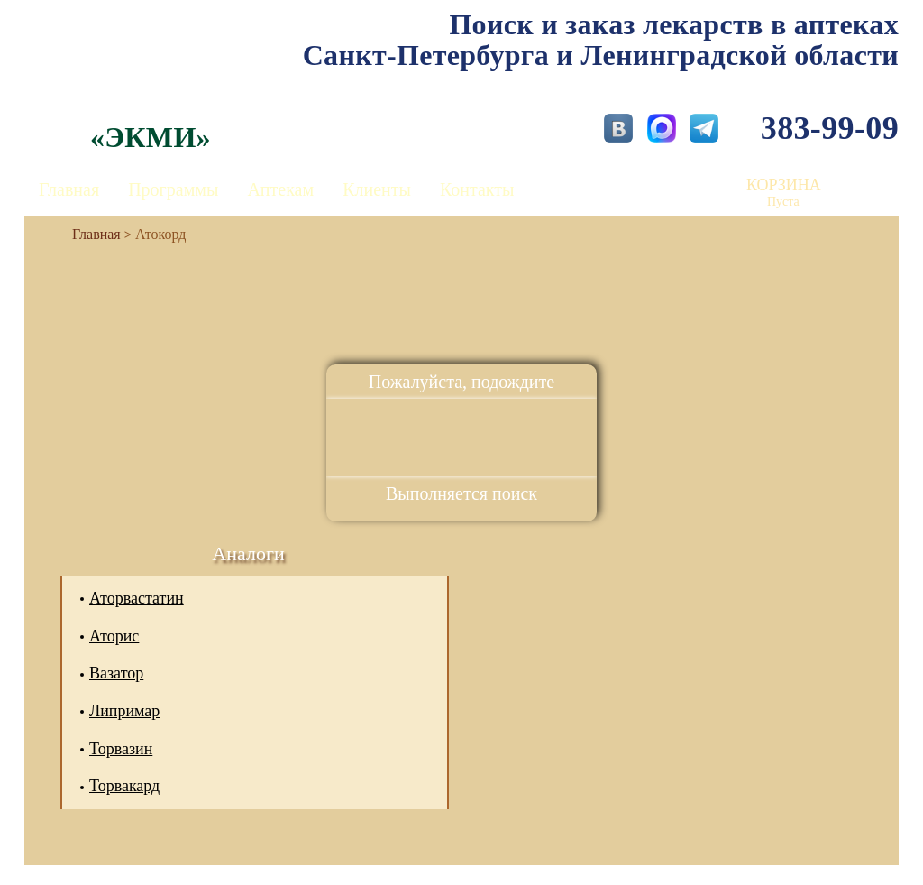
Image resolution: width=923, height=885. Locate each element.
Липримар (124, 711)
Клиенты (377, 189)
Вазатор (116, 673)
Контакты (477, 189)
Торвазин (120, 749)
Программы (173, 189)
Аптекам (280, 189)
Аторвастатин (136, 598)
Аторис (114, 636)
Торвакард (124, 786)
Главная (69, 189)
